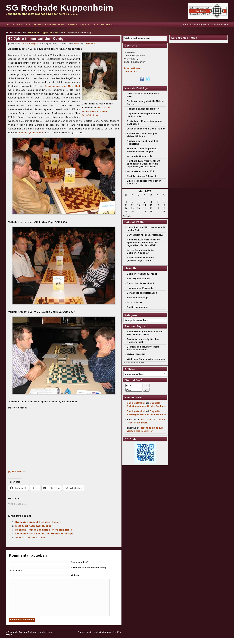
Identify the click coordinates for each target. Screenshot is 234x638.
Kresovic (90, 44)
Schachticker (134, 302)
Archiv (84, 24)
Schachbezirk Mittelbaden (142, 293)
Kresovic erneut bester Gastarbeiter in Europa (44, 533)
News (57, 32)
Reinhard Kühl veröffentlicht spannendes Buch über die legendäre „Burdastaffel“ (143, 164)
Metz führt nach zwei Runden (33, 526)
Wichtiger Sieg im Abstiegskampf (146, 359)
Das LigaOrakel (136, 403)
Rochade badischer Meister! (143, 109)
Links (95, 24)
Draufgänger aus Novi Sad (62, 86)
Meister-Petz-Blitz (137, 354)
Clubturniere (54, 24)
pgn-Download (17, 471)
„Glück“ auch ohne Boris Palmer (146, 129)
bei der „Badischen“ (31, 132)
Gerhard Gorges (30, 44)
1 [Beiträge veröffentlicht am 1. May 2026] (151, 198)
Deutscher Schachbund (140, 283)
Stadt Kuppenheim (137, 307)
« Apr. (127, 215)
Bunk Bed (140, 363)
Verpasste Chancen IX (139, 156)
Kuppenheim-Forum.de (140, 288)
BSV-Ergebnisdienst (138, 278)
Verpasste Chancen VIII (140, 171)
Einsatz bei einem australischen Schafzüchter (96, 111)
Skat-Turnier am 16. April (141, 176)
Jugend (38, 24)
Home (10, 24)
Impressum (108, 24)
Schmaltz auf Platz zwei (30, 537)
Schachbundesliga (137, 297)
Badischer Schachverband (142, 274)
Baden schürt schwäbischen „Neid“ (98, 632)
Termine (72, 24)
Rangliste (23, 24)
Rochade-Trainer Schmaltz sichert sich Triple (43, 529)
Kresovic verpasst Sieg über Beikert (38, 522)
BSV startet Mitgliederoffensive (145, 235)
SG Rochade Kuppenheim (59, 7)
